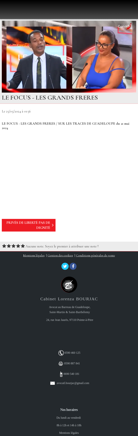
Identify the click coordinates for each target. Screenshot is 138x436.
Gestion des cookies (60, 255)
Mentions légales (34, 255)
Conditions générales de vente (95, 255)
